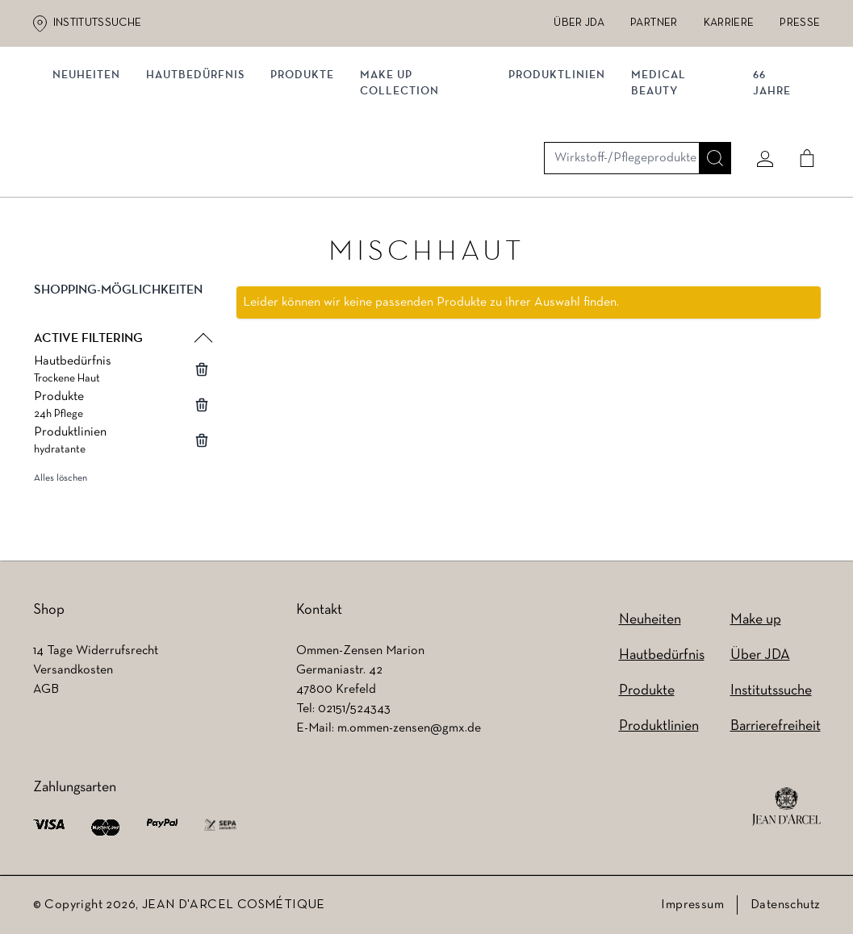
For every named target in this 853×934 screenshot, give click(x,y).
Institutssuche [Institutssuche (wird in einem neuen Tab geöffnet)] (97, 23)
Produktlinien (557, 167)
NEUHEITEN (93, 167)
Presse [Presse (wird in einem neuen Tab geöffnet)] (800, 23)
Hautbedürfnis (202, 167)
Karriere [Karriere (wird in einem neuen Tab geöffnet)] (729, 23)
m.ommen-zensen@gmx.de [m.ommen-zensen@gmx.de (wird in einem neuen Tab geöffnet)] (409, 728)
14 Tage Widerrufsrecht (95, 651)
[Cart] (800, 102)
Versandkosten (73, 670)
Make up (755, 620)
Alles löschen (60, 493)
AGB (46, 689)
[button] (122, 318)
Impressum (692, 905)
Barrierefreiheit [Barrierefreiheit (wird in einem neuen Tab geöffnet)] (775, 726)
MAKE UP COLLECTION (405, 175)
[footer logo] (786, 806)
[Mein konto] (759, 102)
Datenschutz (785, 905)
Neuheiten (650, 620)
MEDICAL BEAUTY (659, 175)
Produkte (309, 167)
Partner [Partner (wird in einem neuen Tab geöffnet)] (653, 23)
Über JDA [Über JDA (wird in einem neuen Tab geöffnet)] (579, 23)
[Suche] (708, 102)
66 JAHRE (768, 175)
